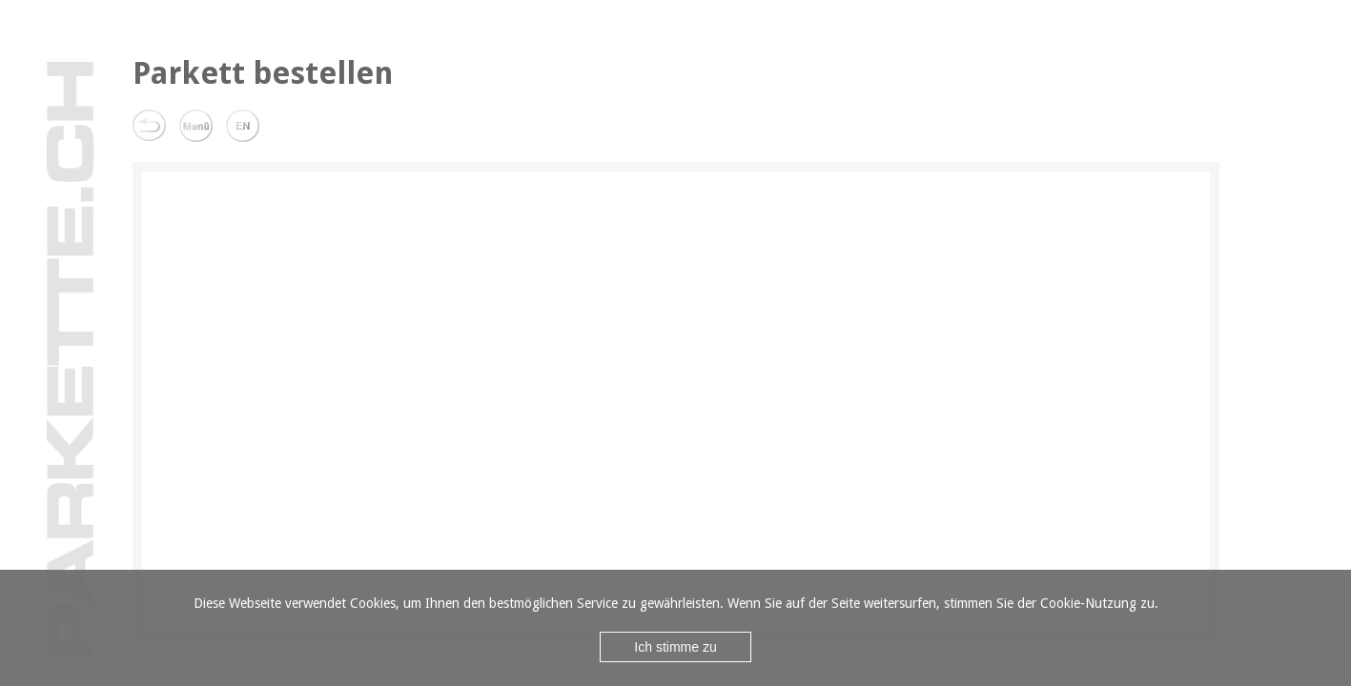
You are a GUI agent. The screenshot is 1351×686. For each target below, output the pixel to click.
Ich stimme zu (675, 647)
